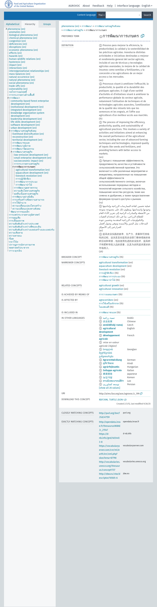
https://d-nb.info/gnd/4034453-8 (109, 438)
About (86, 5)
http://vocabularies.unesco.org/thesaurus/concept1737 (109, 466)
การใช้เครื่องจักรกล (109, 303)
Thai (100, 15)
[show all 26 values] (109, 387)
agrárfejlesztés (111, 366)
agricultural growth (109, 285)
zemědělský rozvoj (113, 325)
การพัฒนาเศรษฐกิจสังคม (107, 26)
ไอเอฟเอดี (104, 307)
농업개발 (107, 377)
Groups (47, 24)
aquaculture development (112, 266)
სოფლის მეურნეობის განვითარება (106, 353)
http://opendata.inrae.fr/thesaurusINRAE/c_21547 (109, 426)
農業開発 (107, 373)
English (146, 5)
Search (147, 15)
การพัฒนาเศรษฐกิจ (73, 30)
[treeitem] (17, 29)
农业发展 (107, 321)
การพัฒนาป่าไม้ (107, 280)
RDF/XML (103, 399)
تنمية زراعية (109, 318)
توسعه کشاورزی (111, 384)
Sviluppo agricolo (112, 370)
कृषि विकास (108, 363)
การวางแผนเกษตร (108, 294)
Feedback (98, 5)
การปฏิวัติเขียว (106, 273)
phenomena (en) (70, 26)
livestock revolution (109, 269)
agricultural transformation (113, 262)
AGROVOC (74, 5)
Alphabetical (12, 24)
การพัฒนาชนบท (107, 312)
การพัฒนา (87, 26)
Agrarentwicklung (112, 360)
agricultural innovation (111, 289)
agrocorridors (106, 300)
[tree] (30, 317)
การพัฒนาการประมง (109, 276)
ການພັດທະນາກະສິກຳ (113, 380)
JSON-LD (122, 399)
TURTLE (113, 399)
